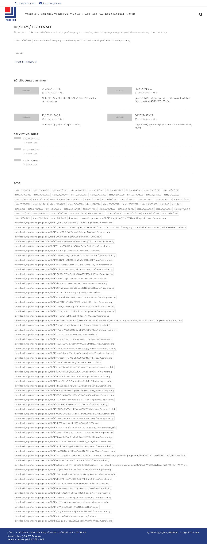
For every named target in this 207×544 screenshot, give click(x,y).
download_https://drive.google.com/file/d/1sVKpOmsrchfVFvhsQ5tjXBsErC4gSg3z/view (56, 465)
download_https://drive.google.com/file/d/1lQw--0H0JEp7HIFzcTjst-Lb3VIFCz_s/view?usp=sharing (61, 404)
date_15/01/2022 (181, 199)
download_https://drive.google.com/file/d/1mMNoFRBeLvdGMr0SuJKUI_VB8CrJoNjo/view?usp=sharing (64, 418)
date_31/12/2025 (58, 218)
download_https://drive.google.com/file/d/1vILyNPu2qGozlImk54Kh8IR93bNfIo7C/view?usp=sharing (62, 483)
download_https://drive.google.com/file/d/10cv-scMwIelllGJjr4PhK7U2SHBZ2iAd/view (145, 227)
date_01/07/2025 (59, 190)
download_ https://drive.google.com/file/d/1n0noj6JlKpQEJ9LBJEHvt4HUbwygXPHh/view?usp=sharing (117, 218)
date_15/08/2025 (22, 204)
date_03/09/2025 (171, 190)
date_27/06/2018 (182, 209)
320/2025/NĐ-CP (32, 160)
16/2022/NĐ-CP (144, 115)
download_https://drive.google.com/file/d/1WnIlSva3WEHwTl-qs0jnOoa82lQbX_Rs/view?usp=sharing (63, 497)
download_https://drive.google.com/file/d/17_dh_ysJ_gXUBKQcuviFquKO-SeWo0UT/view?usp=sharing (63, 269)
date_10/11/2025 (40, 199)
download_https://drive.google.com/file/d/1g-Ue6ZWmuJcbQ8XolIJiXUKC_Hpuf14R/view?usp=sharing (63, 339)
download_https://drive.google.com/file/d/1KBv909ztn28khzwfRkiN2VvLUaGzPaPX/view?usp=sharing (63, 386)
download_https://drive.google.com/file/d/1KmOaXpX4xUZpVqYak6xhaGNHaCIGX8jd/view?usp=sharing (64, 390)
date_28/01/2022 (40, 213)
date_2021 (176, 204)
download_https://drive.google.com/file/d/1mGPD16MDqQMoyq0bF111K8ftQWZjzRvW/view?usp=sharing (64, 414)
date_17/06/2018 (57, 204)
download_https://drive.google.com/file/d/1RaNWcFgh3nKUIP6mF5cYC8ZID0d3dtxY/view (58, 455)
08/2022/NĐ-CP (51, 88)
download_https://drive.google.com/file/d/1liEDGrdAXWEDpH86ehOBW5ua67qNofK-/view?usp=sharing (64, 395)
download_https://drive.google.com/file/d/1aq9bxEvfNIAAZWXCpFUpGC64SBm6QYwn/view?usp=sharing (65, 297)
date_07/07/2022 (98, 195)
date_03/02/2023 (115, 190)
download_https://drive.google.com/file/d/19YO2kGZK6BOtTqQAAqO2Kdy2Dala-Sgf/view (58, 292)
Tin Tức (75, 14)
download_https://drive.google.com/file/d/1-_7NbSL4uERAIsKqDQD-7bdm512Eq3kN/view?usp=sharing (63, 223)
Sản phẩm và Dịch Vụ (54, 14)
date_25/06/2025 (107, 209)
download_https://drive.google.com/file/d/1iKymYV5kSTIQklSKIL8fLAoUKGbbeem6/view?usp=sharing (63, 372)
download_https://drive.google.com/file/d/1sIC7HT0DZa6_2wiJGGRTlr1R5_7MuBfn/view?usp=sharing (62, 460)
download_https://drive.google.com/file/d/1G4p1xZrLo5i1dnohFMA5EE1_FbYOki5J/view (56, 334)
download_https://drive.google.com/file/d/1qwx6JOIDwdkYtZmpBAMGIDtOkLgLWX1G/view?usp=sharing (65, 451)
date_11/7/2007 (92, 199)
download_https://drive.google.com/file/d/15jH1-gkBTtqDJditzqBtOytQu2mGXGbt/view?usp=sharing (62, 246)
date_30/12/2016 (40, 218)
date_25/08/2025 (126, 209)
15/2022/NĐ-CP (144, 88)
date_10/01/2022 (153, 195)
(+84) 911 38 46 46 (34, 539)
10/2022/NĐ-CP (51, 115)
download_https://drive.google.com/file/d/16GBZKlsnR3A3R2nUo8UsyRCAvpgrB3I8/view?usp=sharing (63, 264)
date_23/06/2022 (72, 209)
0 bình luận (30, 143)
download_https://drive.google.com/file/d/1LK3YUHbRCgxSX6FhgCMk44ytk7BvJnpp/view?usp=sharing (64, 399)
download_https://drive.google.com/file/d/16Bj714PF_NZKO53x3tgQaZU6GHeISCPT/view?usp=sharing (63, 260)
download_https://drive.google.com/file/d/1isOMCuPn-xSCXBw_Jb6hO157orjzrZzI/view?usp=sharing (62, 376)
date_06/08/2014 (60, 195)
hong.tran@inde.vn (50, 3)
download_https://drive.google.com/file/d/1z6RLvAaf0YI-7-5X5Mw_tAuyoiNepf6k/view (55, 516)
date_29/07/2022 (151, 213)
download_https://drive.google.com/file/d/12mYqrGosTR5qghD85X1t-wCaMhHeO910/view (58, 237)
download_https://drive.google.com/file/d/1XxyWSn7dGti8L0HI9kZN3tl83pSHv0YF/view (57, 507)
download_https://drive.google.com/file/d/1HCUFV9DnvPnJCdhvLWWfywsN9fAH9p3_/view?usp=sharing (64, 344)
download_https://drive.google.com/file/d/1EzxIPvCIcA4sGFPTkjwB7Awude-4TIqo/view (140, 320)
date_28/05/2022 (96, 213)
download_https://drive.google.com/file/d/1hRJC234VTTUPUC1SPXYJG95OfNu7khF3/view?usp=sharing (63, 358)
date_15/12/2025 (40, 204)
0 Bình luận (160, 32)
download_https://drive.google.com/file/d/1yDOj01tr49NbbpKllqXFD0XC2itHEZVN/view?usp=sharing (62, 511)
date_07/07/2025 (116, 195)
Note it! (33, 62)
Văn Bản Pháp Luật (112, 14)
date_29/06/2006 (132, 213)
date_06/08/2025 (79, 195)
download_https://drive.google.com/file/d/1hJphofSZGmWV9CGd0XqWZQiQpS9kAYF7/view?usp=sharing (65, 348)
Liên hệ (130, 14)
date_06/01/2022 (42, 195)
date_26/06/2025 (164, 209)
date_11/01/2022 (57, 199)
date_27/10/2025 (22, 213)
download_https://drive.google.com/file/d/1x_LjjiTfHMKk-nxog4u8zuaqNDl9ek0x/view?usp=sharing (62, 502)
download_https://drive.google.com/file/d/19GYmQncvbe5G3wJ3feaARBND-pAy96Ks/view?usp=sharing (64, 288)
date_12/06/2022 (127, 199)
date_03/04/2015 (133, 190)
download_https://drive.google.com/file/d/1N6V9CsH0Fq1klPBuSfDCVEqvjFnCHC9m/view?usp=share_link (65, 427)
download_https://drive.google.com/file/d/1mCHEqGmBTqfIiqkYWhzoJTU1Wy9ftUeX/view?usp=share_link (65, 409)
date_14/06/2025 (164, 199)
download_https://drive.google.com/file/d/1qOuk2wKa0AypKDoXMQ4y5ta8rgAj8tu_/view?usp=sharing (64, 446)
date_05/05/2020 (23, 195)
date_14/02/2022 (145, 199)
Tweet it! (19, 62)
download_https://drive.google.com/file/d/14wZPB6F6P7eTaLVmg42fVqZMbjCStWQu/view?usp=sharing (64, 241)
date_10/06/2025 (23, 199)
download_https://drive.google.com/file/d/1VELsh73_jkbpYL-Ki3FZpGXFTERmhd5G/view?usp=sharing (63, 479)
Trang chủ (32, 14)
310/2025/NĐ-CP (31, 138)
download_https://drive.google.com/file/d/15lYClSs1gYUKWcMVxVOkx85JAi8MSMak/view (57, 250)
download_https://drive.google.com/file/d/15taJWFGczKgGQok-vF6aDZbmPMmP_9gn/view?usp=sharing (65, 255)
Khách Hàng (89, 14)
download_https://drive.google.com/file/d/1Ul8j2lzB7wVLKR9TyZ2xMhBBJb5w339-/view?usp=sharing (63, 469)
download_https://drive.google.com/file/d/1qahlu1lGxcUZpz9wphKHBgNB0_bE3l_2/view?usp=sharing (100, 32)
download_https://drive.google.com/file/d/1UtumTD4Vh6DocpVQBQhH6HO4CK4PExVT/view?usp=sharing (65, 474)
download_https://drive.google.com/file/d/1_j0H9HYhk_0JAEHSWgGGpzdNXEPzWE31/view (58, 227)
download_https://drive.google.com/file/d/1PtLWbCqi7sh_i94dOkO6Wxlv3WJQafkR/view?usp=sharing (63, 437)
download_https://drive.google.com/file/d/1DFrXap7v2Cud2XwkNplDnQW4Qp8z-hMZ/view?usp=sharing (65, 311)
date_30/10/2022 (23, 218)
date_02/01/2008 (78, 190)
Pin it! (26, 62)
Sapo (197, 532)
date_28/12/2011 (114, 213)
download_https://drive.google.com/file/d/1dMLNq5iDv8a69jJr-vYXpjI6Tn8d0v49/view (56, 320)
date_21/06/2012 (53, 209)
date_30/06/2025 (170, 213)
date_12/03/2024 (109, 199)
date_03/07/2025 (152, 190)
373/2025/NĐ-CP (31, 149)
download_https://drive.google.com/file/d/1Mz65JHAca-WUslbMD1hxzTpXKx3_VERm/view (57, 423)
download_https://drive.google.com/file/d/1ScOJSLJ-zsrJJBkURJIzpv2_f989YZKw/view (145, 455)
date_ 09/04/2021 (41, 190)
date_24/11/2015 (89, 209)
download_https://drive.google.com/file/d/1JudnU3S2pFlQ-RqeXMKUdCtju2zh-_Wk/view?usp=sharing (63, 381)
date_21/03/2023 (35, 209)
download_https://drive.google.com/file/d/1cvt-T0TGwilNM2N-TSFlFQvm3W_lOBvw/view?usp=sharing (63, 302)
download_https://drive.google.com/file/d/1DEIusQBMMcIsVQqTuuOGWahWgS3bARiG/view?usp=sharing (65, 306)
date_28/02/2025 (42, 32)
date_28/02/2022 (59, 213)
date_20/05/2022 (111, 204)
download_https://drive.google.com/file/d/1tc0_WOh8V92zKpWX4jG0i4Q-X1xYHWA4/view (144, 465)
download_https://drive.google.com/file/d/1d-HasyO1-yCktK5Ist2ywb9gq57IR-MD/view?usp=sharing (62, 316)
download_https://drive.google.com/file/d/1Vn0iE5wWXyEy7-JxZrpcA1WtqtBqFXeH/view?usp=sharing (63, 488)
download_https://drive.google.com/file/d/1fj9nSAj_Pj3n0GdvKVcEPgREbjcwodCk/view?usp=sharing (62, 325)
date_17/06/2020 (76, 204)
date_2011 (164, 204)
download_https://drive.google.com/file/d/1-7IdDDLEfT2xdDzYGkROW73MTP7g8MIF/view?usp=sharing (64, 274)
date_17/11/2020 (93, 204)
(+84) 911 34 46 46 (25, 3)
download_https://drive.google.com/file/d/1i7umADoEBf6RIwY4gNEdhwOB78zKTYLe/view (58, 362)
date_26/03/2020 (145, 209)
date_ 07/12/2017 (22, 190)
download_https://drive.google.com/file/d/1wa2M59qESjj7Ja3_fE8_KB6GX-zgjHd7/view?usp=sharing (62, 493)
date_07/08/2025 (135, 195)
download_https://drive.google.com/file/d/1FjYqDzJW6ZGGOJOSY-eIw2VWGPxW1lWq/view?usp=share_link (66, 330)
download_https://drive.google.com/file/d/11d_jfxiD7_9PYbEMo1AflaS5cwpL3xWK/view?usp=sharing (62, 232)
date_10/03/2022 (171, 195)
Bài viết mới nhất (26, 134)
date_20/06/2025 (149, 204)
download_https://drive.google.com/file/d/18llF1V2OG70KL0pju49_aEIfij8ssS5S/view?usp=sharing (61, 283)
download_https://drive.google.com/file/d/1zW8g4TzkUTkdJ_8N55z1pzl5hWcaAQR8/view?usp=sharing (63, 521)
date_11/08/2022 (75, 199)
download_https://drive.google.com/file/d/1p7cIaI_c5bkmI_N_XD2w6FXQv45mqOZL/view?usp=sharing (64, 432)
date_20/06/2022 (130, 204)
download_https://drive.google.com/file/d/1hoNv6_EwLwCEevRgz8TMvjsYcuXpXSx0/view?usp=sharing (63, 353)
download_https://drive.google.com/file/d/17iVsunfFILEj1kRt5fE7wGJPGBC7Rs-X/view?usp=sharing (61, 278)
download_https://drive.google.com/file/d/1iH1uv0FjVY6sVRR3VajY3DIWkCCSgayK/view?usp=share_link (64, 367)
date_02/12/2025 (96, 190)
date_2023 (20, 209)
